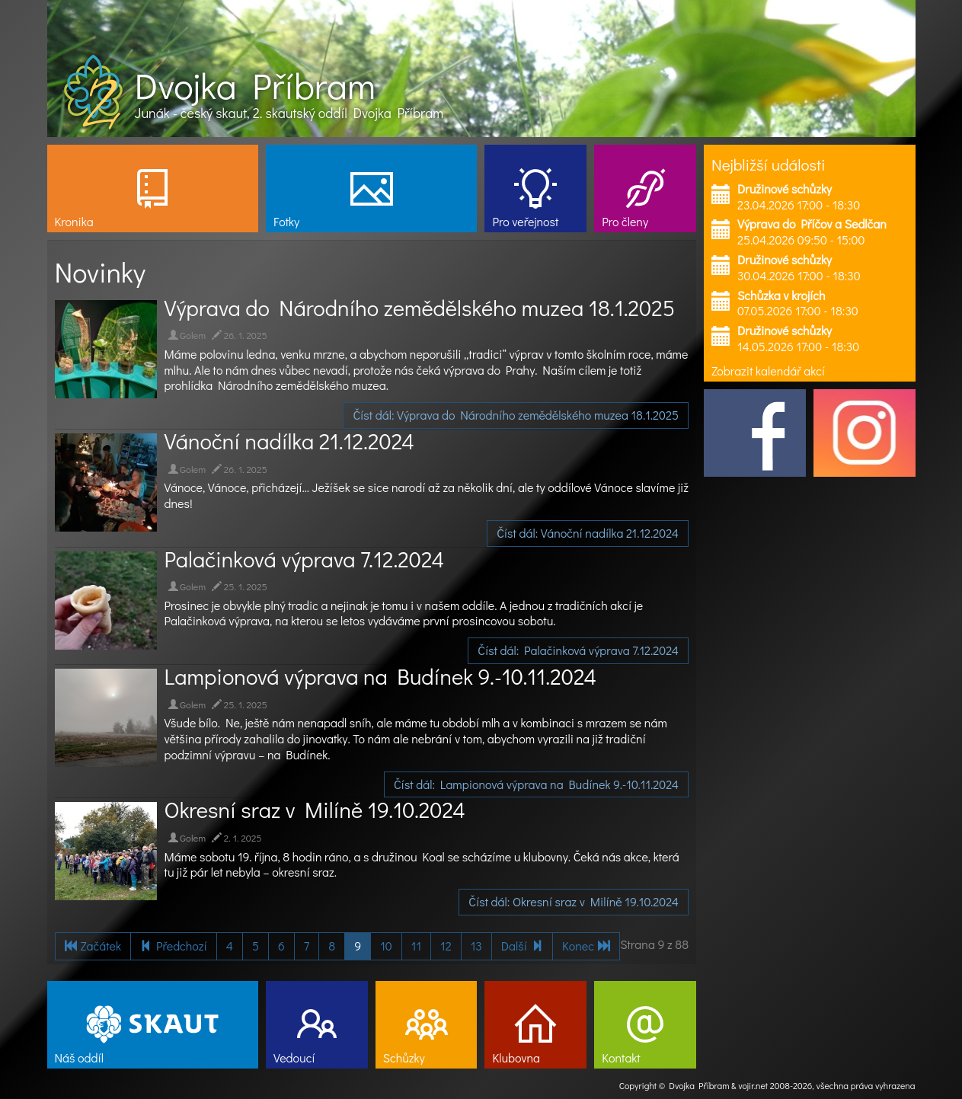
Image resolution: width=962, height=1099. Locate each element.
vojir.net (753, 1085)
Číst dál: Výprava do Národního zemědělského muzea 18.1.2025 (516, 415)
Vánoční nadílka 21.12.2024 (289, 441)
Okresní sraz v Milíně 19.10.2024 (315, 809)
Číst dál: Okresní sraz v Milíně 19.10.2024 (573, 901)
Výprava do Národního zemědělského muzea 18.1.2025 (420, 307)
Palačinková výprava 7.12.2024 (305, 559)
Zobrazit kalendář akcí (768, 371)
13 (476, 946)
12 (446, 946)
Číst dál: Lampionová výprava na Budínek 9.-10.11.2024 (536, 784)
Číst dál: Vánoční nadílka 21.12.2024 (588, 533)
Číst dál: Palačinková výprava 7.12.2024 (578, 650)
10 (386, 946)
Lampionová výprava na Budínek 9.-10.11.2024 (381, 676)
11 (416, 946)
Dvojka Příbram (255, 85)
